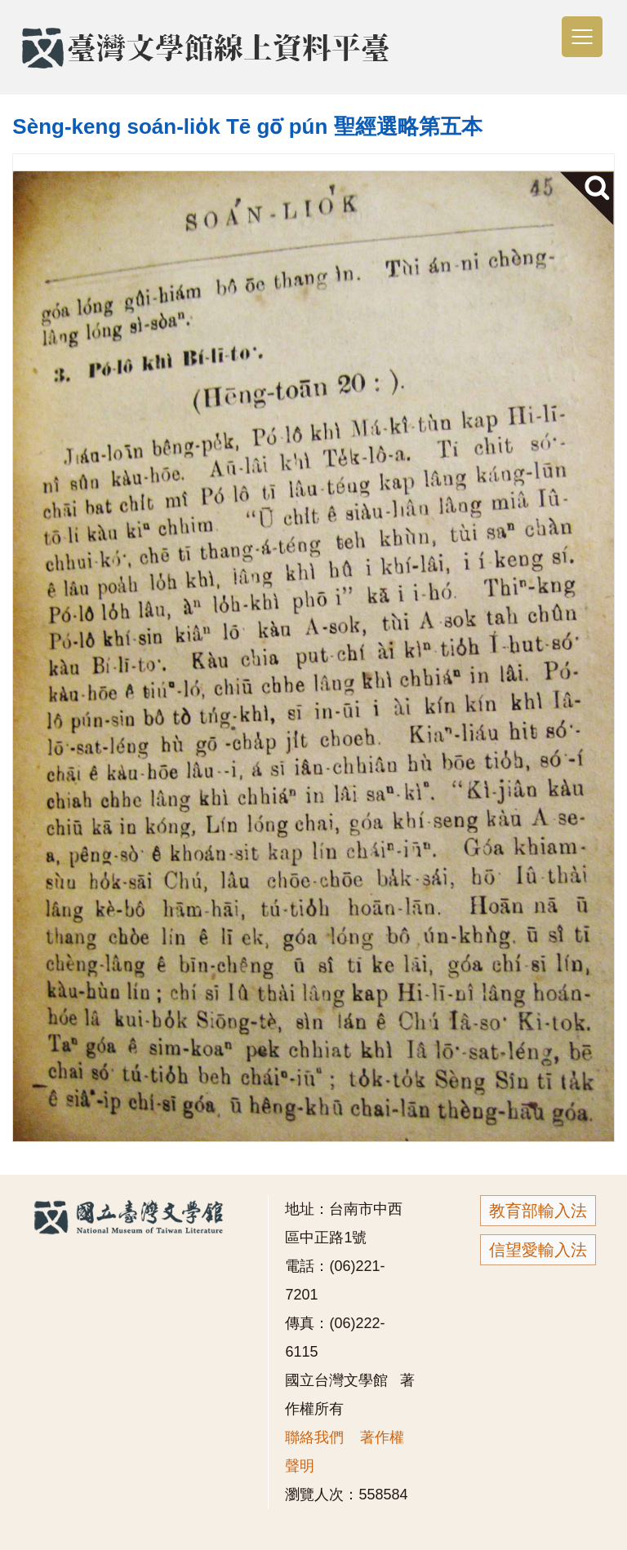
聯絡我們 (314, 1437)
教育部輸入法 (538, 1211)
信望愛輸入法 (538, 1250)
